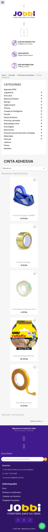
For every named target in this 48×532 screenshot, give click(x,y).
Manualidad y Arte (11, 123)
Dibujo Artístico (10, 117)
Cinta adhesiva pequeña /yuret (24, 309)
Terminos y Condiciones (11, 492)
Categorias (12, 84)
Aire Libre (8, 96)
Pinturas (7, 139)
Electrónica (9, 130)
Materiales (8, 136)
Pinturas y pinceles (12, 120)
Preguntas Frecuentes (10, 500)
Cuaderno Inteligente (13, 111)
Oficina (7, 108)
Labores (7, 142)
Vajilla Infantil (9, 105)
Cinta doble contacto (24, 403)
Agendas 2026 (10, 89)
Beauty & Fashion (11, 99)
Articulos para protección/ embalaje (19, 133)
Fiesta (6, 145)
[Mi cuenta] (24, 24)
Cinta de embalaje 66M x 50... (24, 356)
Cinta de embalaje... (24, 262)
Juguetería (8, 92)
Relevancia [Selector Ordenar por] (24, 168)
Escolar (7, 114)
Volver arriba (37, 421)
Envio (4, 488)
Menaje (7, 102)
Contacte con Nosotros (11, 496)
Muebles (7, 148)
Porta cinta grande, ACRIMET (24, 215)
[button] (24, 6)
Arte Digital (9, 127)
